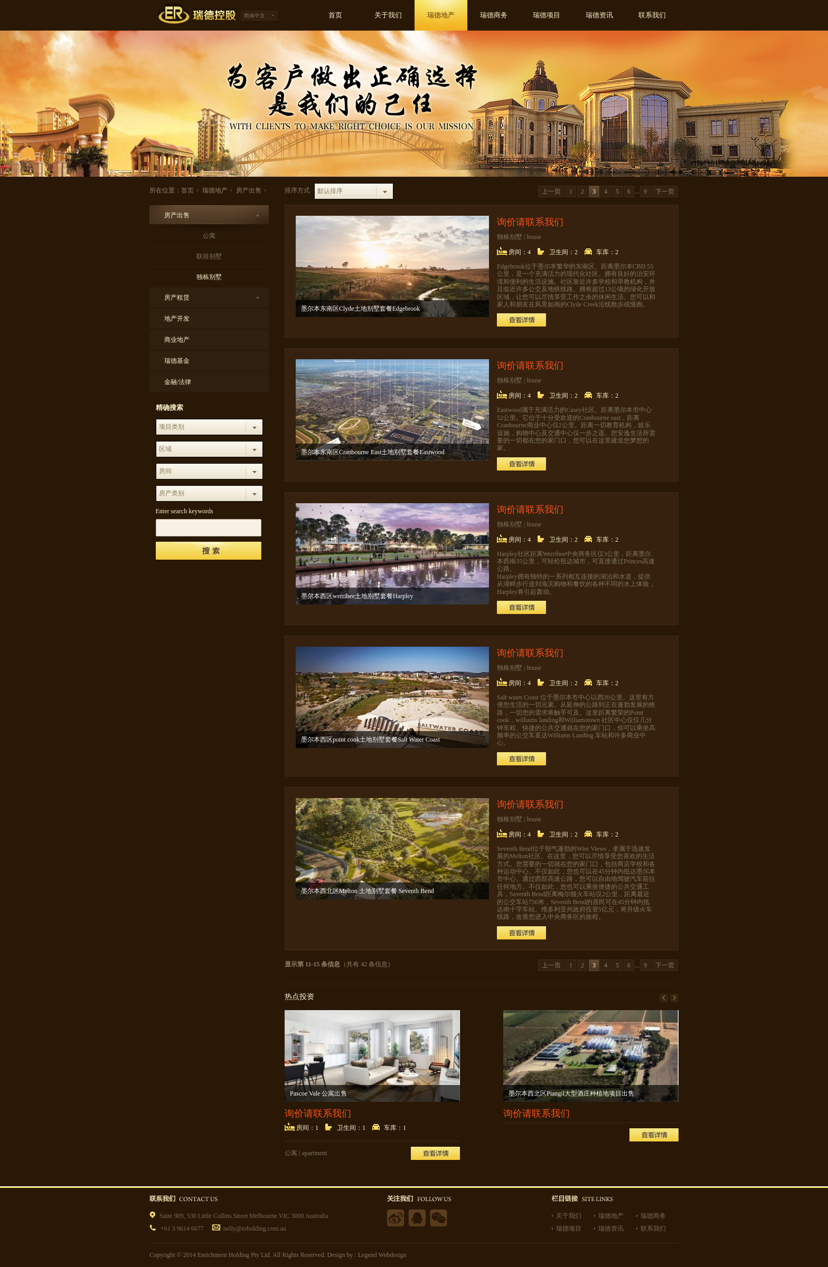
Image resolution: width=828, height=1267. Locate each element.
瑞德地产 (215, 190)
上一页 (551, 191)
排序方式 (297, 190)
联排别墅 (209, 256)
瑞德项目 (568, 1228)
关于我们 (568, 1216)
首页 (187, 190)
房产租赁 (177, 297)
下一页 (664, 191)
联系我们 (653, 1228)
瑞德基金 (177, 360)
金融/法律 (177, 382)
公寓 (209, 235)
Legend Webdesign (382, 1255)
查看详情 (521, 320)
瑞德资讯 (611, 1228)
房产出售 (248, 190)
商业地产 (177, 339)
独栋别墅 (209, 277)
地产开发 (177, 318)
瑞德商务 (653, 1216)
